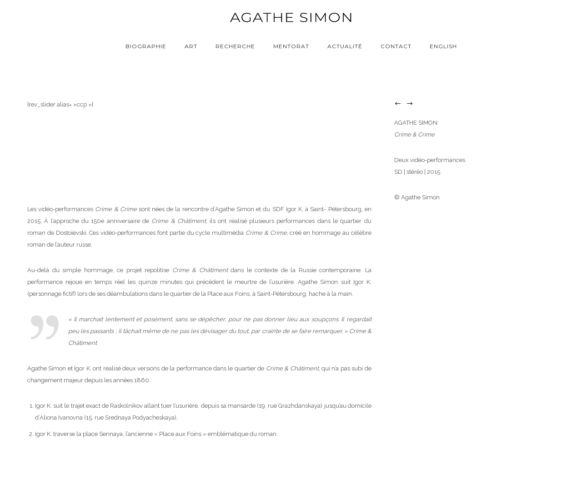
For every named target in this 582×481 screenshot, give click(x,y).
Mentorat (291, 46)
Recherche (235, 46)
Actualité (344, 46)
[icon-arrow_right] (412, 104)
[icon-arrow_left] (400, 104)
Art (191, 46)
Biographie (145, 46)
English (443, 46)
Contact (396, 46)
